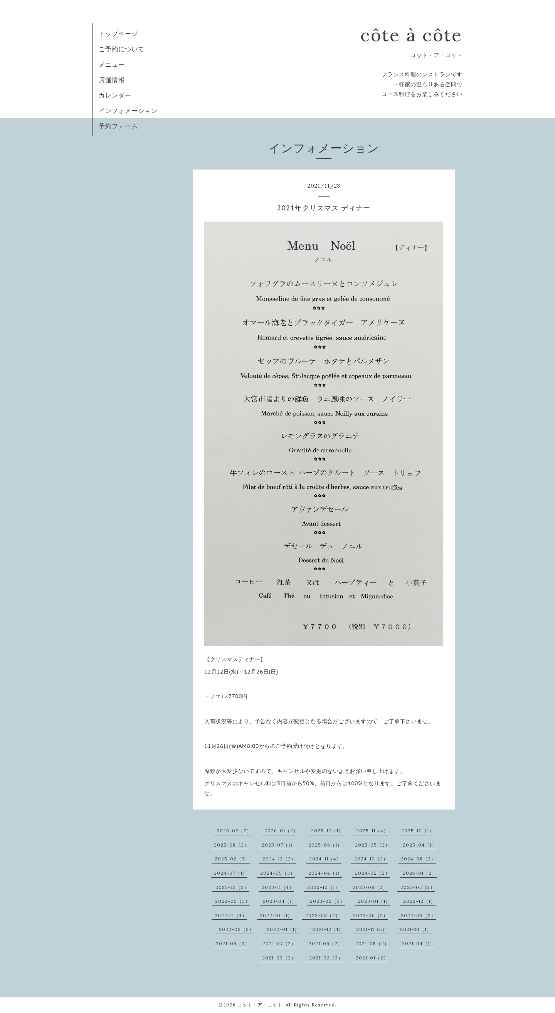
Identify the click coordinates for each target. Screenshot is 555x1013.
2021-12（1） (327, 929)
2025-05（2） (372, 845)
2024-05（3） (277, 873)
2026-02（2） (234, 830)
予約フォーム (118, 126)
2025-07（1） (278, 845)
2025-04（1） (420, 845)
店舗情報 (112, 80)
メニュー (112, 64)
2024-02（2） (372, 873)
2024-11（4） (325, 859)
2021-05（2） (372, 943)
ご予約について (122, 49)
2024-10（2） (371, 859)
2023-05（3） (232, 901)
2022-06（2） (370, 915)
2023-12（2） (232, 887)
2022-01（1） (283, 929)
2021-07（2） (279, 943)
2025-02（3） (232, 859)
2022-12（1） (419, 901)
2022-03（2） (418, 915)
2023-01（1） (374, 901)
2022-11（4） (231, 915)
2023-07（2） (417, 887)
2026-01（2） (281, 830)
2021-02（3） (326, 958)
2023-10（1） (323, 887)
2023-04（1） (280, 901)
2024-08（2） (418, 859)
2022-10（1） (276, 915)
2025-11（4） (372, 830)
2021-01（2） (372, 958)
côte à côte (411, 35)
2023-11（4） (278, 887)
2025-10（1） (417, 830)
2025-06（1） (325, 845)
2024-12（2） (279, 859)
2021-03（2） (279, 958)
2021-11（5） (371, 929)
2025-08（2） (231, 845)
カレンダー (115, 95)
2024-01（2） (420, 873)
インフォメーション (128, 110)
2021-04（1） (418, 943)
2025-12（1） (327, 830)
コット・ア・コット (260, 1005)
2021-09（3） (233, 943)
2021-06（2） (326, 943)
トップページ (118, 33)
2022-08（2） (322, 915)
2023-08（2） (370, 887)
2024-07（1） (230, 873)
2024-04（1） (325, 873)
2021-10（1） (416, 929)
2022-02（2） (236, 929)
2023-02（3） (327, 901)
